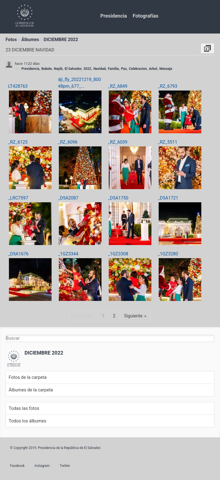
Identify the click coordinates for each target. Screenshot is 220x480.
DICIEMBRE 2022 (61, 39)
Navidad (99, 69)
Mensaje (165, 69)
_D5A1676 (18, 253)
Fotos (11, 39)
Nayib (58, 69)
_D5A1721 (168, 198)
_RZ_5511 (167, 142)
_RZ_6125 (18, 142)
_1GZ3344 (68, 253)
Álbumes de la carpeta (31, 390)
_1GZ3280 (168, 253)
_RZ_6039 (117, 142)
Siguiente (133, 316)
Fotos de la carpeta (28, 377)
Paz (124, 69)
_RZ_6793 (167, 86)
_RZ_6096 (68, 142)
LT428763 (18, 86)
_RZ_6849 (117, 86)
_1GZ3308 (118, 253)
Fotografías (145, 16)
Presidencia (113, 16)
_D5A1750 (118, 198)
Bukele (47, 69)
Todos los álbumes (27, 421)
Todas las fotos (24, 408)
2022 (87, 69)
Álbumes (30, 39)
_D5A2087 (68, 198)
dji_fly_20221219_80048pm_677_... (79, 83)
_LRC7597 (18, 198)
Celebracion (138, 69)
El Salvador (73, 69)
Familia (113, 69)
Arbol (153, 69)
